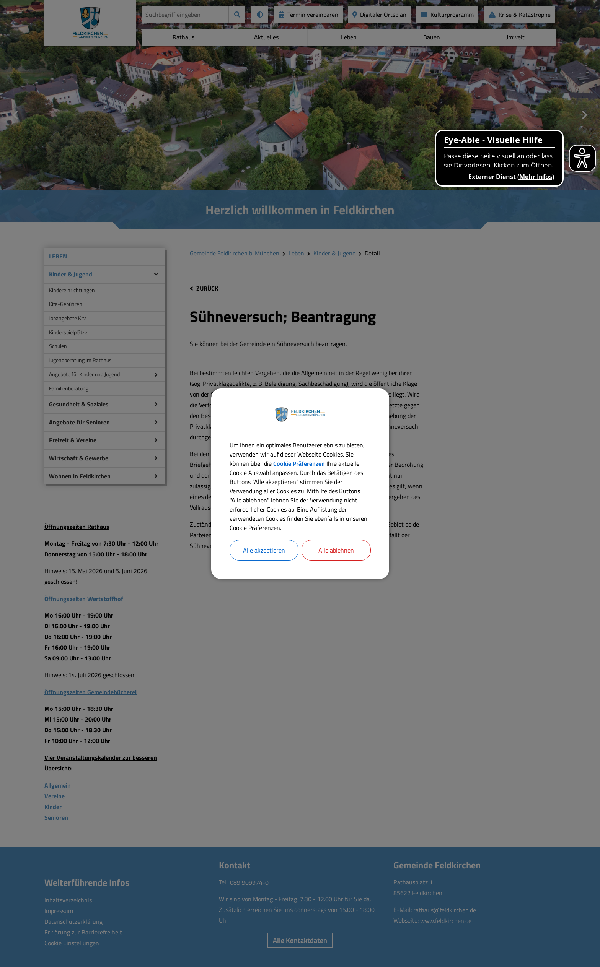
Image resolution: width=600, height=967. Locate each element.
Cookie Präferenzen (299, 463)
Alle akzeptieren (264, 550)
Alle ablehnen (336, 550)
